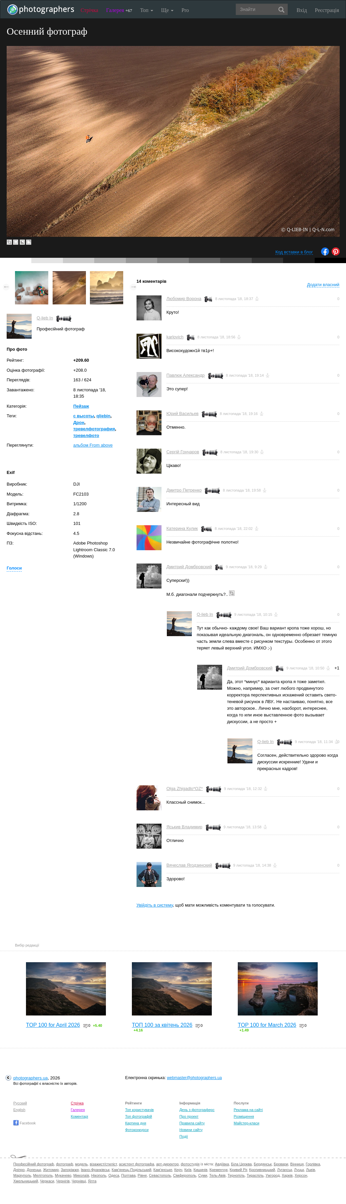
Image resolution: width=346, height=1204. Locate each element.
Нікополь (98, 1175)
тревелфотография (94, 428)
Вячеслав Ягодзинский (189, 865)
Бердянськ (263, 1164)
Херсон (301, 1175)
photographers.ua (30, 1077)
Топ (146, 10)
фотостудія (190, 1164)
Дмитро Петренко (184, 490)
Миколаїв (81, 1175)
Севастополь (160, 1175)
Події (183, 1136)
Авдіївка (222, 1164)
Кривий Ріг (238, 1170)
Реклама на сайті (248, 1110)
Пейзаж (81, 406)
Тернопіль (236, 1175)
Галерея (119, 10)
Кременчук (218, 1170)
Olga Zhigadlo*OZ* (185, 788)
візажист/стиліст (103, 1164)
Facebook (24, 1123)
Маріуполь (22, 1175)
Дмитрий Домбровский (189, 566)
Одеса (113, 1175)
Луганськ (284, 1170)
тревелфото (86, 435)
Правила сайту (192, 1123)
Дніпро (19, 1170)
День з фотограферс (197, 1110)
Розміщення (244, 1116)
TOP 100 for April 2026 (53, 1025)
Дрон (78, 422)
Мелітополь (43, 1175)
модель (81, 1164)
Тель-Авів (217, 1175)
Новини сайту (191, 1130)
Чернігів (63, 1181)
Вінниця (297, 1164)
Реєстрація (327, 10)
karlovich (175, 336)
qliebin (104, 415)
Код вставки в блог (294, 251)
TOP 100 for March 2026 (267, 1025)
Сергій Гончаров (183, 451)
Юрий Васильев (183, 413)
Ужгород (273, 1175)
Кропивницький (262, 1170)
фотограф (64, 1164)
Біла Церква (241, 1164)
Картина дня (135, 1123)
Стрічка (89, 10)
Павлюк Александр (186, 375)
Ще (167, 10)
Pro (185, 10)
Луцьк (299, 1170)
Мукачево (63, 1175)
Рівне (142, 1175)
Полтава (128, 1175)
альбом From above (93, 445)
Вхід (302, 10)
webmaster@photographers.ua (194, 1077)
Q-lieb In (45, 317)
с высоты (83, 415)
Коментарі (79, 1116)
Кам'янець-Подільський (131, 1170)
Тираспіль (255, 1175)
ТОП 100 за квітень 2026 (162, 1025)
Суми (202, 1175)
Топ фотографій (138, 1116)
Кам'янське (163, 1170)
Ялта (92, 1181)
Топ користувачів (139, 1110)
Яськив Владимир (184, 826)
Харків (287, 1175)
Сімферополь (184, 1175)
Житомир (51, 1170)
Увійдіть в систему (155, 905)
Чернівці (79, 1181)
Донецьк (34, 1170)
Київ (187, 1170)
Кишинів (200, 1170)
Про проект (188, 1116)
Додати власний (323, 284)
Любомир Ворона (184, 298)
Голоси (14, 568)
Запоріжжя (70, 1170)
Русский (20, 1103)
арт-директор (167, 1164)
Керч (178, 1170)
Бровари (281, 1164)
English (19, 1110)
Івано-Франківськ (95, 1170)
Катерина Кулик (182, 528)
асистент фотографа (136, 1164)
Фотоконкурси (137, 1130)
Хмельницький (25, 1181)
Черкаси (47, 1181)
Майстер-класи (246, 1123)
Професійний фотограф (33, 1164)
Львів (310, 1170)
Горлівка (313, 1164)
